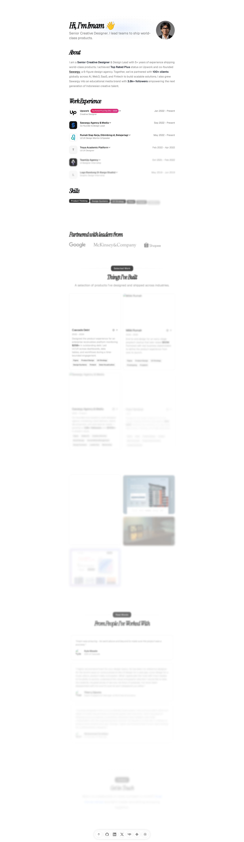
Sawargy (74, 72)
